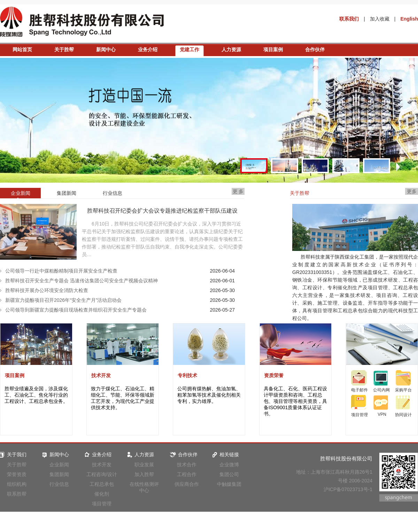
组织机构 (16, 484)
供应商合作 (187, 484)
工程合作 (186, 474)
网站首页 (22, 49)
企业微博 (229, 464)
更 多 (238, 191)
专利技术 (187, 375)
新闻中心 (106, 49)
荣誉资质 (16, 474)
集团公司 (229, 474)
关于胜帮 (64, 49)
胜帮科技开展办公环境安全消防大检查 (46, 290)
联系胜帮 (16, 494)
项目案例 (273, 49)
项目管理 (101, 503)
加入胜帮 (144, 474)
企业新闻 (59, 464)
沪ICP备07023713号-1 (348, 489)
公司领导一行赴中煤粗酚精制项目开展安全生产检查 (61, 271)
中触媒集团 (229, 484)
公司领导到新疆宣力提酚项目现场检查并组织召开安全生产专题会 (76, 310)
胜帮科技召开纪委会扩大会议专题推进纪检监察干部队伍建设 (162, 211)
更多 (412, 191)
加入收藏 (379, 19)
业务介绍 (147, 49)
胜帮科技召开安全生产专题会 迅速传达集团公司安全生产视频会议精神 (81, 280)
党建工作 (189, 49)
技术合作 (186, 464)
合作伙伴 (315, 49)
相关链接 (225, 454)
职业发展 (144, 464)
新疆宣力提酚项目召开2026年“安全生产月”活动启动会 (63, 300)
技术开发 (101, 375)
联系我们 (349, 19)
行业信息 (59, 484)
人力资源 (231, 49)
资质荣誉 (274, 375)
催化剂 (101, 494)
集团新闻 (59, 474)
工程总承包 (102, 484)
